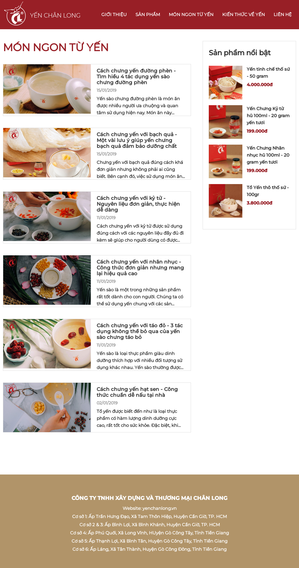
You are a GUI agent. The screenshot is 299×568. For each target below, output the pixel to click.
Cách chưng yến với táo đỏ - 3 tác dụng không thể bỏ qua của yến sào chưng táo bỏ (140, 331)
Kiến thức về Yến (243, 14)
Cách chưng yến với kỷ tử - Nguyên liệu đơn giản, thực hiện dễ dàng (138, 204)
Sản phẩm (147, 14)
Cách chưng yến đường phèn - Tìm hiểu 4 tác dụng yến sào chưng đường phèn (136, 76)
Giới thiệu (114, 14)
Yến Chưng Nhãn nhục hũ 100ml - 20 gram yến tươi (268, 155)
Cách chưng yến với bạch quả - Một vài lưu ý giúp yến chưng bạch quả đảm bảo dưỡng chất (137, 140)
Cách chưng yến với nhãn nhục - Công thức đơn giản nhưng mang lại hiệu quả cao (140, 267)
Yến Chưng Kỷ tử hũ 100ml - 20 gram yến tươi (268, 115)
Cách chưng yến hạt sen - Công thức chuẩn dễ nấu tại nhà (137, 392)
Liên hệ (283, 14)
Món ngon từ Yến (191, 14)
